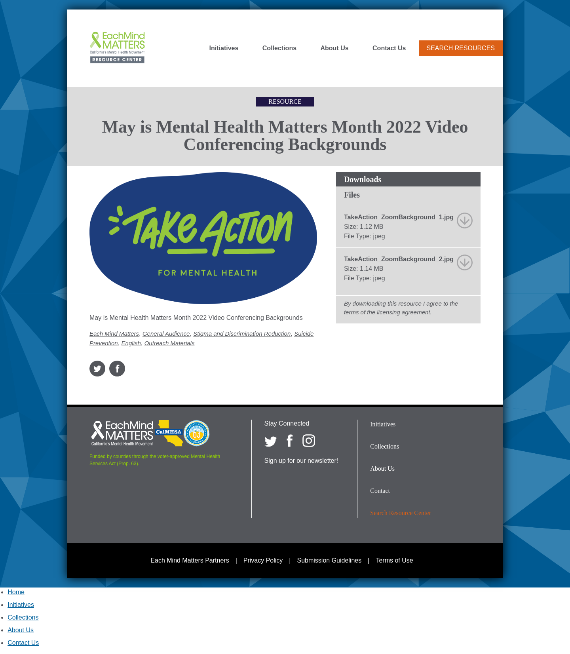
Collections (279, 48)
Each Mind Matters (114, 333)
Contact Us (389, 48)
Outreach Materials (169, 343)
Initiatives (224, 48)
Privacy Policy (263, 560)
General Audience (166, 333)
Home (16, 592)
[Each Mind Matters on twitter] (270, 440)
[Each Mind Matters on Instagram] (308, 440)
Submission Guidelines (329, 560)
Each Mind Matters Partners (189, 560)
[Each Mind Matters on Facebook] (289, 440)
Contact (380, 490)
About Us (335, 48)
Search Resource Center (400, 513)
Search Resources (461, 48)
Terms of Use (394, 560)
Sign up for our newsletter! (301, 460)
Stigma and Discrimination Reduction (242, 333)
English (131, 343)
